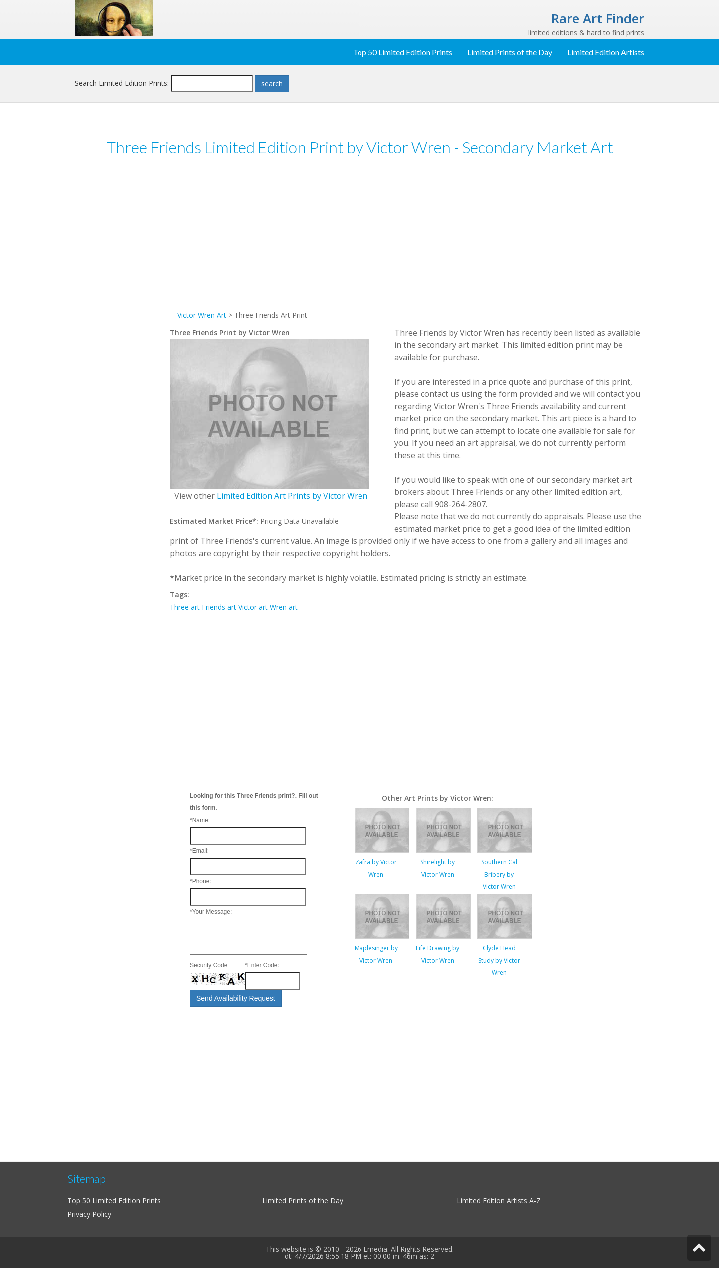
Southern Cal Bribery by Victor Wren (499, 874)
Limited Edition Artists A (495, 1200)
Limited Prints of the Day (509, 52)
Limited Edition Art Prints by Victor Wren (292, 495)
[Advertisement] (122, 319)
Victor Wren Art (201, 315)
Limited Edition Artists (605, 52)
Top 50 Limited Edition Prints (402, 52)
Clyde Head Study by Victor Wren (499, 960)
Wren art (284, 607)
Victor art (253, 607)
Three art (185, 607)
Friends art (219, 607)
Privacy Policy (89, 1214)
